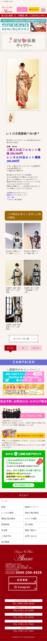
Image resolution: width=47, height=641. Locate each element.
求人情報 (29, 524)
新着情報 (5, 524)
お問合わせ (34, 9)
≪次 (8, 197)
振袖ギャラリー (12, 195)
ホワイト (11, 199)
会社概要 (5, 542)
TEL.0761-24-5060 (23, 617)
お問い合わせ (31, 536)
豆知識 (4, 530)
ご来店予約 (22, 9)
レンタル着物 (7, 513)
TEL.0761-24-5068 (23, 610)
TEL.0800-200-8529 (23, 604)
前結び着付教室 (32, 513)
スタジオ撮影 (31, 518)
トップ (4, 501)
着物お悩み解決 (8, 518)
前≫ (13, 197)
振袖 (3, 507)
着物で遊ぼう (31, 530)
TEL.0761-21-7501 (23, 624)
